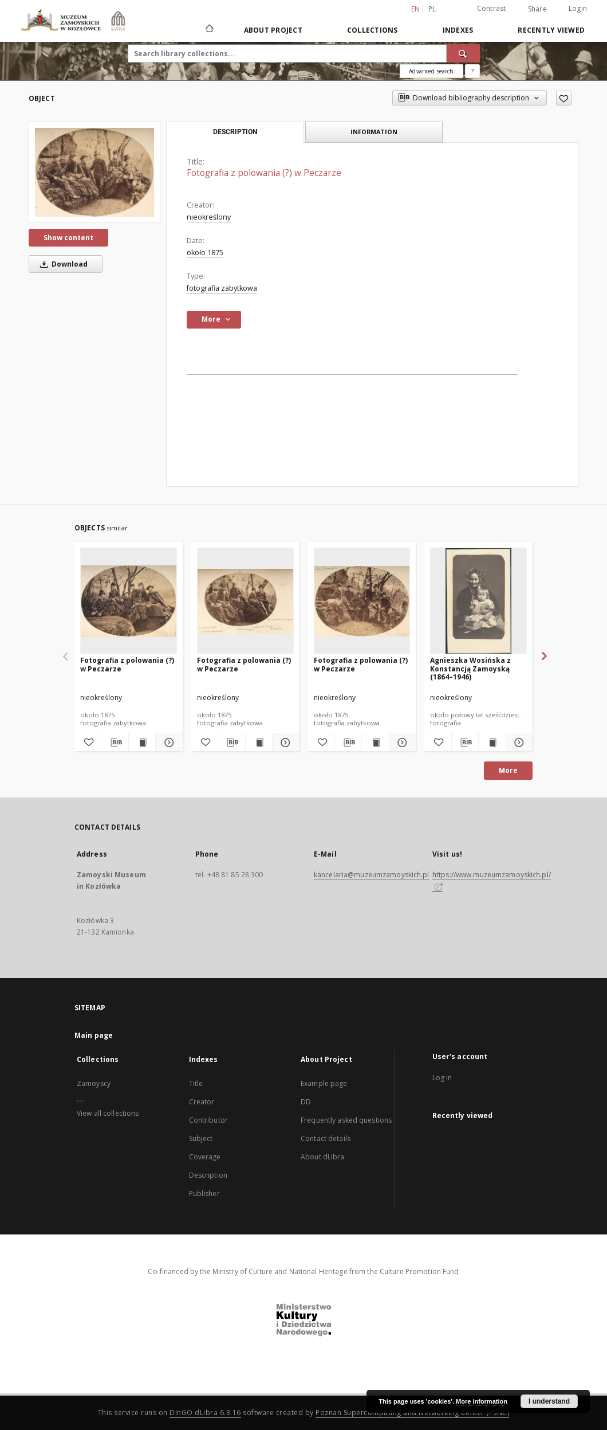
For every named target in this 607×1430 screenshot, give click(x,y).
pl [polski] (432, 9)
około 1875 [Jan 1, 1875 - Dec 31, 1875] (205, 252)
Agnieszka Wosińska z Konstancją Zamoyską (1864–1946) (470, 668)
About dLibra (322, 1157)
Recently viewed (551, 30)
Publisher (204, 1193)
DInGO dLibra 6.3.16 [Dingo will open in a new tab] (205, 1412)
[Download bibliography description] (114, 742)
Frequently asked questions (346, 1120)
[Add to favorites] (563, 98)
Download (62, 264)
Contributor (208, 1120)
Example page (324, 1083)
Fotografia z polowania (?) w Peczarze (127, 664)
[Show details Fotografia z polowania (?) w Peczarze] (167, 742)
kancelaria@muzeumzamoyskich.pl (371, 875)
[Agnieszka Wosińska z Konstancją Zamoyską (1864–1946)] (478, 601)
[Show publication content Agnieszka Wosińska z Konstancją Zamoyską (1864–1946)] (492, 742)
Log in (442, 1078)
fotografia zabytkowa (222, 288)
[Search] (463, 53)
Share (537, 9)
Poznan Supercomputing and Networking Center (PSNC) (412, 1412)
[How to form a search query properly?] (472, 71)
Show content (68, 238)
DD (306, 1102)
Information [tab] (373, 131)
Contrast (491, 8)
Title (196, 1083)
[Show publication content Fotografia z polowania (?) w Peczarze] (142, 742)
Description (208, 1175)
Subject (201, 1138)
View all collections (108, 1113)
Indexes (458, 30)
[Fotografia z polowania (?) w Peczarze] (94, 172)
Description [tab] (235, 132)
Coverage (205, 1157)
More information (481, 1401)
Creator (202, 1102)
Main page (93, 1035)
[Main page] (209, 29)
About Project (273, 30)
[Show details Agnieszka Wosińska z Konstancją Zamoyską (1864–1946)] (517, 742)
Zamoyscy (94, 1083)
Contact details (325, 1138)
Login (578, 8)
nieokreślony (209, 217)
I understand (549, 1401)
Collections (372, 30)
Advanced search (431, 71)
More (508, 770)
